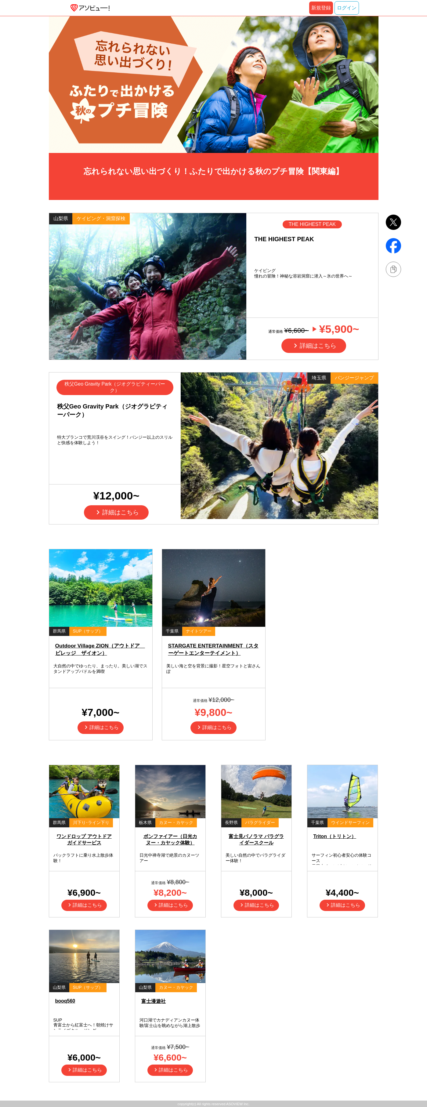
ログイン (346, 7)
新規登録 (321, 7)
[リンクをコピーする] (393, 269)
